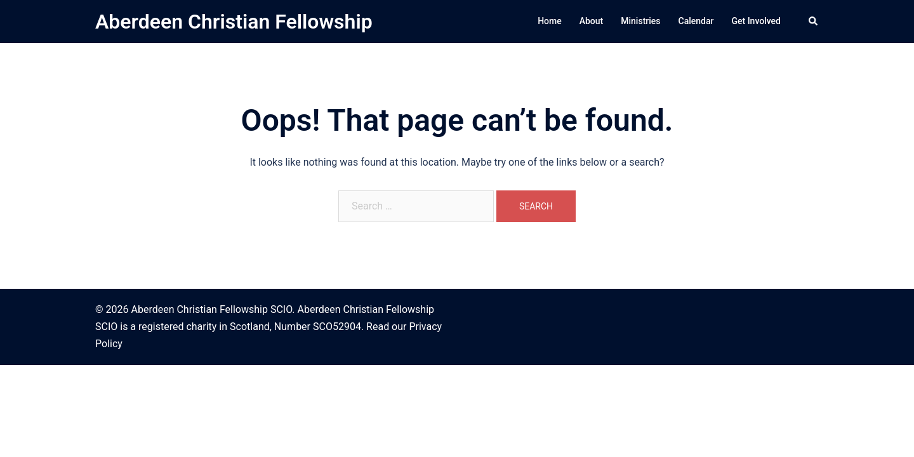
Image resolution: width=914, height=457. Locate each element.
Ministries (640, 21)
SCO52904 (337, 327)
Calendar (696, 21)
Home (550, 21)
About (592, 21)
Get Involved (756, 21)
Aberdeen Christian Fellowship (234, 22)
